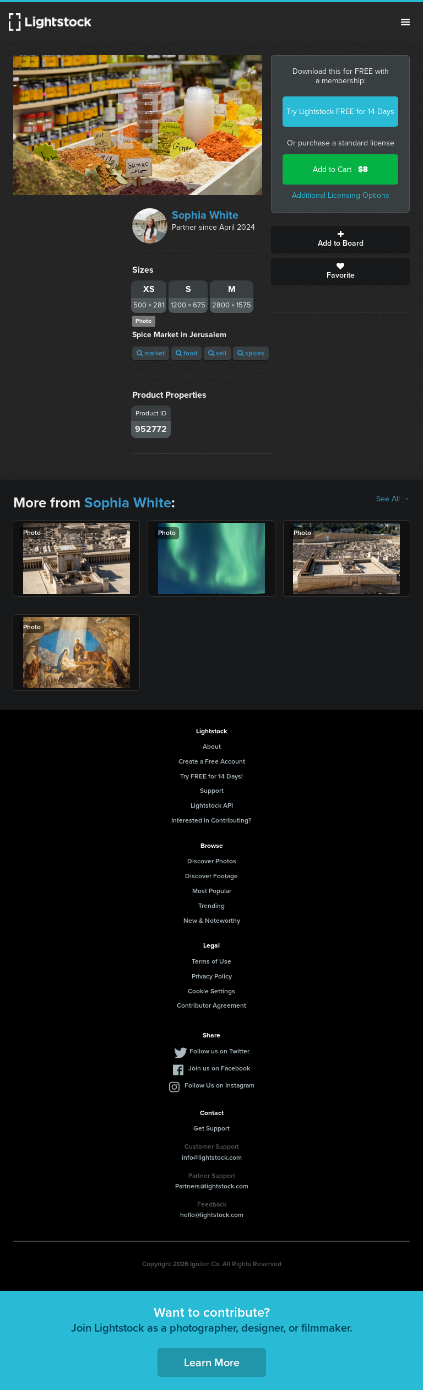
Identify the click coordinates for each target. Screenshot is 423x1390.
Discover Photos (211, 861)
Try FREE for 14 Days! (211, 776)
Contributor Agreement (211, 1005)
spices (250, 353)
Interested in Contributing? (211, 820)
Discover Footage (211, 876)
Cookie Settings (211, 991)
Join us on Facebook (219, 1068)
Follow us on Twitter (219, 1051)
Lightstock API (212, 805)
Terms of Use (211, 961)
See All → (393, 499)
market (151, 353)
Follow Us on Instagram (219, 1085)
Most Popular (211, 891)
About (212, 746)
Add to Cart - (340, 169)
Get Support (211, 1128)
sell (217, 353)
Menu (405, 22)
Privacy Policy (212, 976)
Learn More (212, 1362)
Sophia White (205, 215)
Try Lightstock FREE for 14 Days (340, 111)
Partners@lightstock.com (211, 1186)
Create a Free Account (211, 761)
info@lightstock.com (212, 1157)
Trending (211, 906)
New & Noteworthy (211, 921)
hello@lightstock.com (211, 1215)
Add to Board (340, 239)
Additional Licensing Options (340, 195)
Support (212, 791)
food (186, 353)
